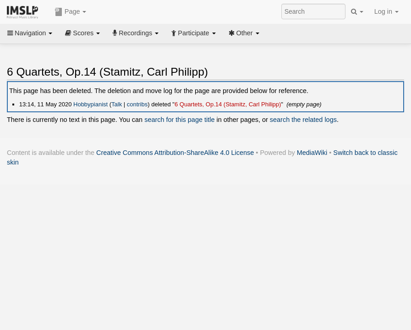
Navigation (29, 33)
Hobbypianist (90, 104)
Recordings (136, 33)
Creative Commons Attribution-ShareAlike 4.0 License (175, 152)
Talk (116, 104)
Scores (82, 33)
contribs (137, 104)
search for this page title (179, 119)
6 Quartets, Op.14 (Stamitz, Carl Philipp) (228, 104)
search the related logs (303, 119)
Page (71, 12)
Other (244, 33)
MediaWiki (312, 152)
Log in (386, 11)
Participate (193, 33)
